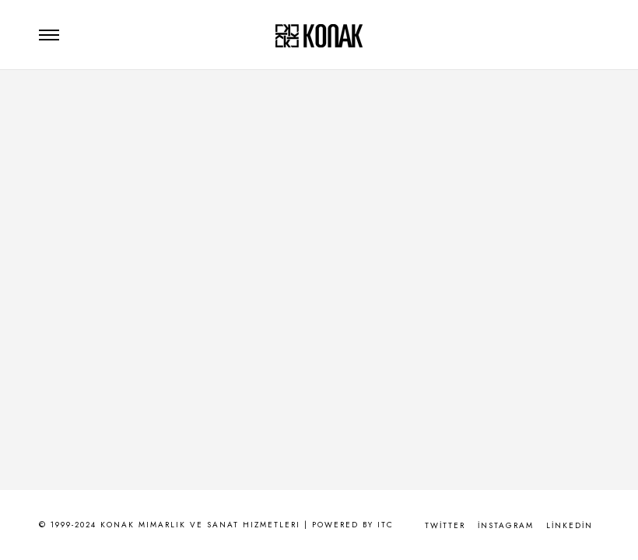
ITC (385, 524)
